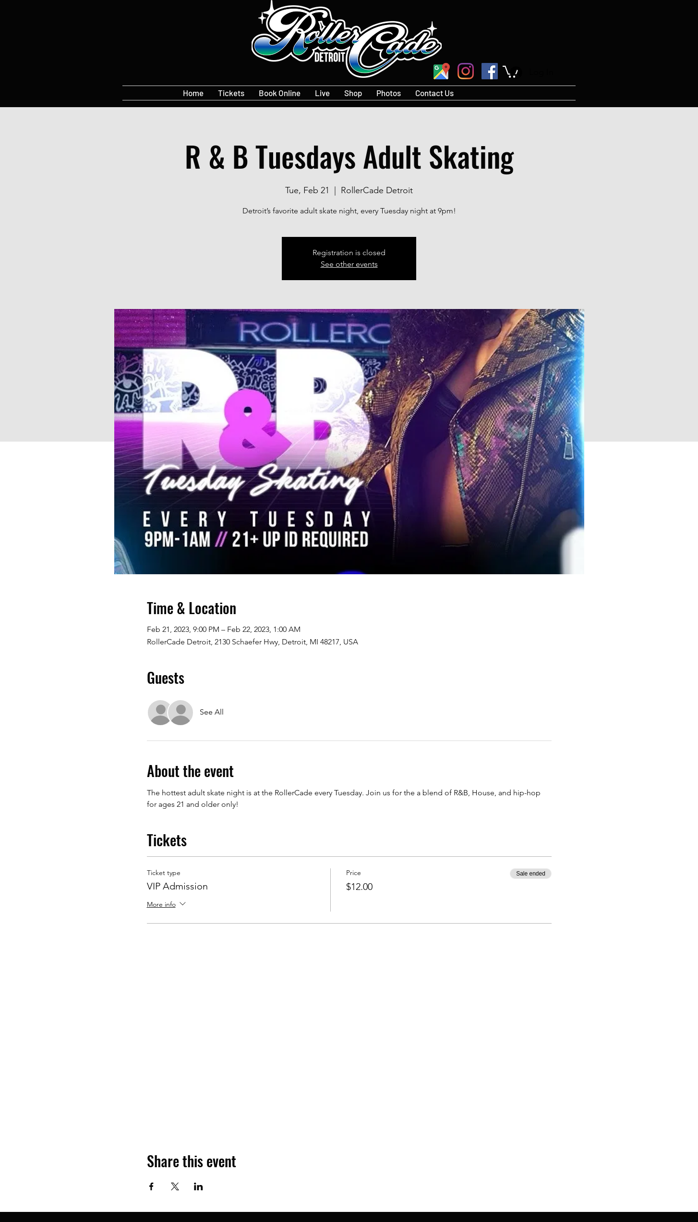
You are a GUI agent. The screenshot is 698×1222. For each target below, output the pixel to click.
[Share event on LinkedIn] (198, 1186)
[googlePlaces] (441, 71)
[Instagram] (465, 71)
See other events (349, 264)
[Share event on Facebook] (151, 1186)
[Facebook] (489, 71)
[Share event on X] (175, 1186)
